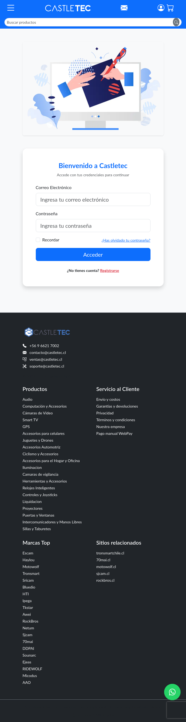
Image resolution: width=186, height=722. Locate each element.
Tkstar (28, 607)
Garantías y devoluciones (117, 406)
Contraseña (47, 213)
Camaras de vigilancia (40, 474)
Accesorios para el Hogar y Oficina (51, 460)
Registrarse (109, 270)
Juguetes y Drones (38, 440)
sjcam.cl (103, 573)
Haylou (29, 559)
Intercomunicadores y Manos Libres (52, 522)
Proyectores (33, 508)
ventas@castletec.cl (45, 359)
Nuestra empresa (110, 426)
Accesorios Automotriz (42, 447)
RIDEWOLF (32, 668)
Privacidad (105, 413)
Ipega (27, 600)
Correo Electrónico (54, 187)
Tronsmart (31, 573)
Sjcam (28, 634)
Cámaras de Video (38, 413)
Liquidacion (32, 501)
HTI (26, 593)
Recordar (51, 239)
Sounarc (29, 655)
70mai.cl (103, 559)
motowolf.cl (106, 566)
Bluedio (29, 587)
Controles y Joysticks (40, 494)
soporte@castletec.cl (46, 366)
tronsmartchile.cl (110, 553)
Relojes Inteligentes (39, 488)
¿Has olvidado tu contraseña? (126, 240)
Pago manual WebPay (114, 433)
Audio (28, 399)
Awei (27, 614)
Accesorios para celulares (44, 433)
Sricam (28, 580)
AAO (27, 682)
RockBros (31, 621)
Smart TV (30, 419)
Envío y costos (108, 399)
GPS (26, 426)
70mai (28, 641)
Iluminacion (32, 467)
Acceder (93, 254)
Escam (28, 553)
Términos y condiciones (115, 419)
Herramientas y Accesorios (45, 481)
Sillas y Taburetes (37, 528)
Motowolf (31, 566)
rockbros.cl (105, 580)
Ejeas (27, 662)
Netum (28, 628)
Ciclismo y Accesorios (40, 453)
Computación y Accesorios (45, 406)
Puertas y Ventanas (38, 515)
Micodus (30, 675)
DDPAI (28, 648)
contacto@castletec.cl (47, 352)
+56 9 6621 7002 (44, 345)
